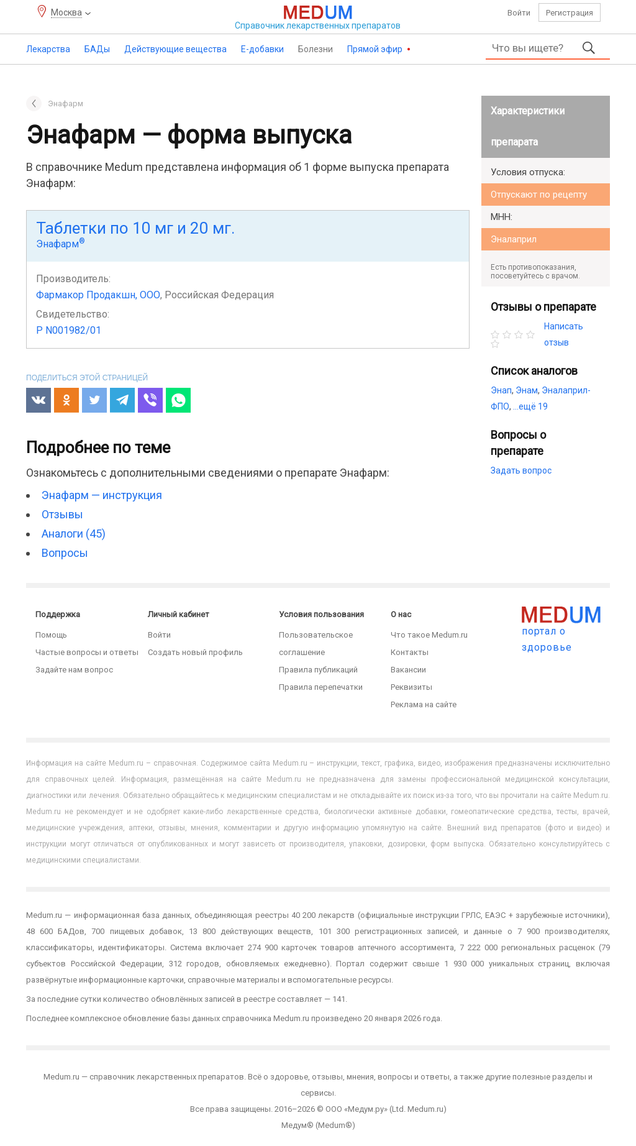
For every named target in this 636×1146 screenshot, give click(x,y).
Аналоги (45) (74, 533)
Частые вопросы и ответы (87, 652)
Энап (501, 390)
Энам (527, 390)
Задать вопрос (521, 470)
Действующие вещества (175, 49)
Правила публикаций (318, 669)
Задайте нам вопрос (74, 669)
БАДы (97, 49)
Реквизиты (411, 687)
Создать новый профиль (195, 652)
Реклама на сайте (424, 704)
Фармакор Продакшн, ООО (98, 295)
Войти (518, 12)
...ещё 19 (530, 406)
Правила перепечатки (321, 687)
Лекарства (48, 49)
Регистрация (569, 12)
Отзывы (62, 514)
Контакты (410, 652)
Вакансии (408, 669)
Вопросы (65, 552)
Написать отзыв (563, 334)
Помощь (51, 634)
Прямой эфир (375, 49)
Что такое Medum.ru (429, 634)
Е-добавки (262, 49)
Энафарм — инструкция (102, 495)
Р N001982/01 (68, 330)
